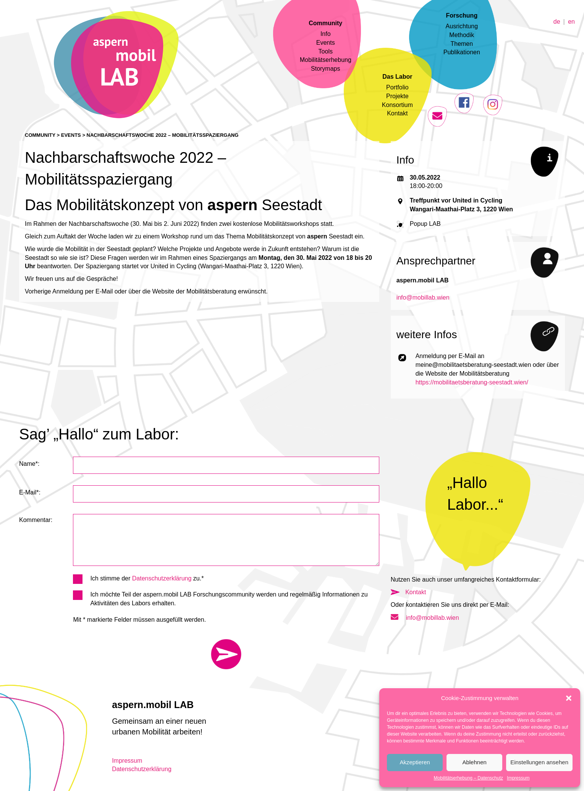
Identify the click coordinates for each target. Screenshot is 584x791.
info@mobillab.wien (423, 297)
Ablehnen (474, 762)
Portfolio (397, 87)
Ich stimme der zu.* (138, 578)
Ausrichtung (462, 26)
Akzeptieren (415, 762)
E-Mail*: (29, 492)
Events (325, 42)
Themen (461, 44)
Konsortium (397, 105)
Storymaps (325, 68)
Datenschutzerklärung (162, 578)
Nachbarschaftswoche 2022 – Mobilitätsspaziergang (163, 135)
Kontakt (397, 113)
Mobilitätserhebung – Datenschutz (468, 778)
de (556, 21)
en (571, 21)
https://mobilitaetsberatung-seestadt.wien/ (472, 382)
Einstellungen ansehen (539, 762)
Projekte (397, 96)
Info (325, 34)
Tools (326, 51)
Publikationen (461, 52)
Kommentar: (35, 520)
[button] (569, 698)
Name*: (29, 463)
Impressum (518, 778)
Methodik (461, 35)
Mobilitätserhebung (325, 60)
